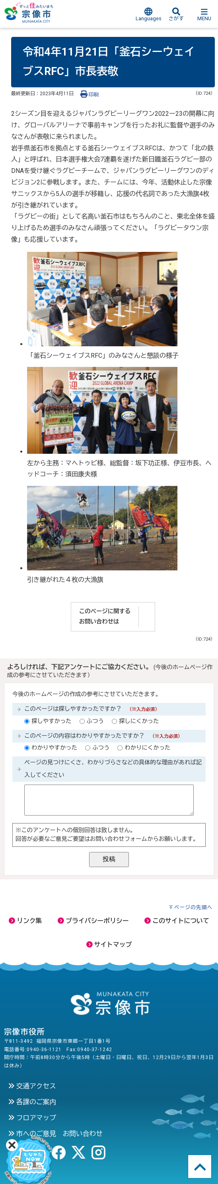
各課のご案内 (32, 1102)
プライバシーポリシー (93, 921)
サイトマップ (109, 944)
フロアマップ (32, 1118)
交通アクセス (32, 1086)
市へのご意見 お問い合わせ (55, 1134)
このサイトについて (176, 921)
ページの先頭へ (193, 907)
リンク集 (25, 921)
